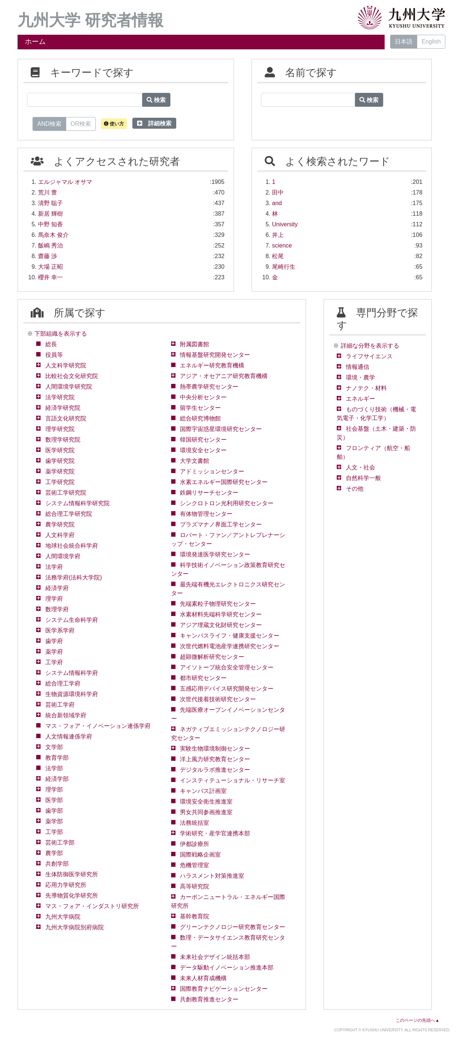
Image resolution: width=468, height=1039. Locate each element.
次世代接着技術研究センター (218, 699)
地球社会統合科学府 (71, 546)
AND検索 (49, 123)
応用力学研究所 (65, 885)
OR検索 (81, 123)
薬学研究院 (60, 471)
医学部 (54, 800)
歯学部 (54, 811)
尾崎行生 (283, 267)
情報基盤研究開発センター (215, 355)
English (431, 41)
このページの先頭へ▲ (417, 1020)
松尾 (278, 256)
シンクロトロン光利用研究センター (226, 503)
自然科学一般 (363, 478)
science (282, 245)
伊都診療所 (194, 844)
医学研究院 (60, 450)
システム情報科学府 (71, 673)
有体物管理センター (206, 514)
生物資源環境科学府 (71, 694)
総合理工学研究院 (68, 514)
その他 (354, 489)
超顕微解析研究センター (212, 657)
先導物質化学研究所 (71, 895)
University (285, 224)
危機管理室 (194, 865)
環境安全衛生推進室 (206, 801)
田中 (278, 192)
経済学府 (57, 588)
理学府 (54, 599)
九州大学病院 (62, 917)
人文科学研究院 (65, 365)
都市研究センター (203, 678)
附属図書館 (194, 344)
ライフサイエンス (369, 356)
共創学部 (57, 864)
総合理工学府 (62, 683)
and (277, 203)
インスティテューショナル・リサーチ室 (232, 780)
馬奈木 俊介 (53, 235)
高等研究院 (194, 886)
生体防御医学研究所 (71, 874)
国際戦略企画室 (200, 854)
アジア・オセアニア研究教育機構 (224, 376)
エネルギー (360, 399)
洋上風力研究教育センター (215, 759)
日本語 (403, 41)
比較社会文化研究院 (71, 376)
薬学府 (54, 652)
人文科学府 (60, 535)
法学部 (54, 768)
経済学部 (57, 779)
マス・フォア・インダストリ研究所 (92, 906)
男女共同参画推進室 (206, 812)
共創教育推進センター (209, 999)
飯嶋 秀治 (50, 245)
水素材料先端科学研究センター (221, 614)
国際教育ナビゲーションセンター (224, 989)
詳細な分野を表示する (370, 346)
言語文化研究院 (65, 418)
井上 (278, 235)
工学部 (54, 832)
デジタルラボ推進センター (215, 770)
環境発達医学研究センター (215, 554)
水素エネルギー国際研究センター (224, 482)
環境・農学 (360, 377)
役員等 (54, 355)
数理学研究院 (62, 440)
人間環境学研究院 (68, 387)
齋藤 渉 (47, 256)
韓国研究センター (203, 440)
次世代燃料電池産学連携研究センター (229, 646)
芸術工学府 (60, 705)
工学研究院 (60, 482)
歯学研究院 (60, 461)
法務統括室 (194, 823)
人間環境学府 (62, 556)
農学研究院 (60, 524)
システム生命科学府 (71, 620)
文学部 (54, 747)
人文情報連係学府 (68, 736)
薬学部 (54, 821)
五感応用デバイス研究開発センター (226, 688)
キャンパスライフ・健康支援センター (229, 635)
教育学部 (57, 758)
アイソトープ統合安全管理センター (226, 667)
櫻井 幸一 (50, 277)
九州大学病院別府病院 (74, 927)
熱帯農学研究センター (209, 387)
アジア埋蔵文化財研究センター (221, 625)
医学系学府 (60, 630)
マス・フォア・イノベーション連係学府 (98, 726)
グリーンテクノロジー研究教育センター (232, 927)
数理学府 (57, 609)
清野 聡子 (50, 203)
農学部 (54, 853)
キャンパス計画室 (203, 791)
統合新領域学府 (65, 715)
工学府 (54, 662)
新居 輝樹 (50, 214)
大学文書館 (194, 461)
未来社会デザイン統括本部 (215, 957)
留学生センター (200, 408)
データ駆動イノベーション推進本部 (226, 967)
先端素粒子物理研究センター (218, 604)
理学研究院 (60, 429)
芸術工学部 (60, 842)
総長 (51, 344)
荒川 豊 (47, 192)
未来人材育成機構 (203, 978)
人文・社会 (360, 467)
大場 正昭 (50, 267)
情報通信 (357, 367)
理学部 (54, 789)
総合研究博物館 (200, 418)
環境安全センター (203, 450)
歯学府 (54, 641)
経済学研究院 (62, 408)
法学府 (54, 567)
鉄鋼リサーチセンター (209, 493)
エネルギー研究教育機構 (212, 365)
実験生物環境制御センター (215, 748)
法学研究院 (60, 397)
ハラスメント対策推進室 (212, 876)
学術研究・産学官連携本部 (215, 833)
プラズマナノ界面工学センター (221, 524)
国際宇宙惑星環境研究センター (221, 429)
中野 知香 (50, 224)
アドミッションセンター (212, 471)
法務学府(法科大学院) (73, 577)
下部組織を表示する (60, 333)
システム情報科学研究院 (77, 503)
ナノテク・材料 (366, 388)
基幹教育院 (194, 916)
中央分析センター (203, 397)
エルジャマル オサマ (65, 182)
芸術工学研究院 (65, 493)
